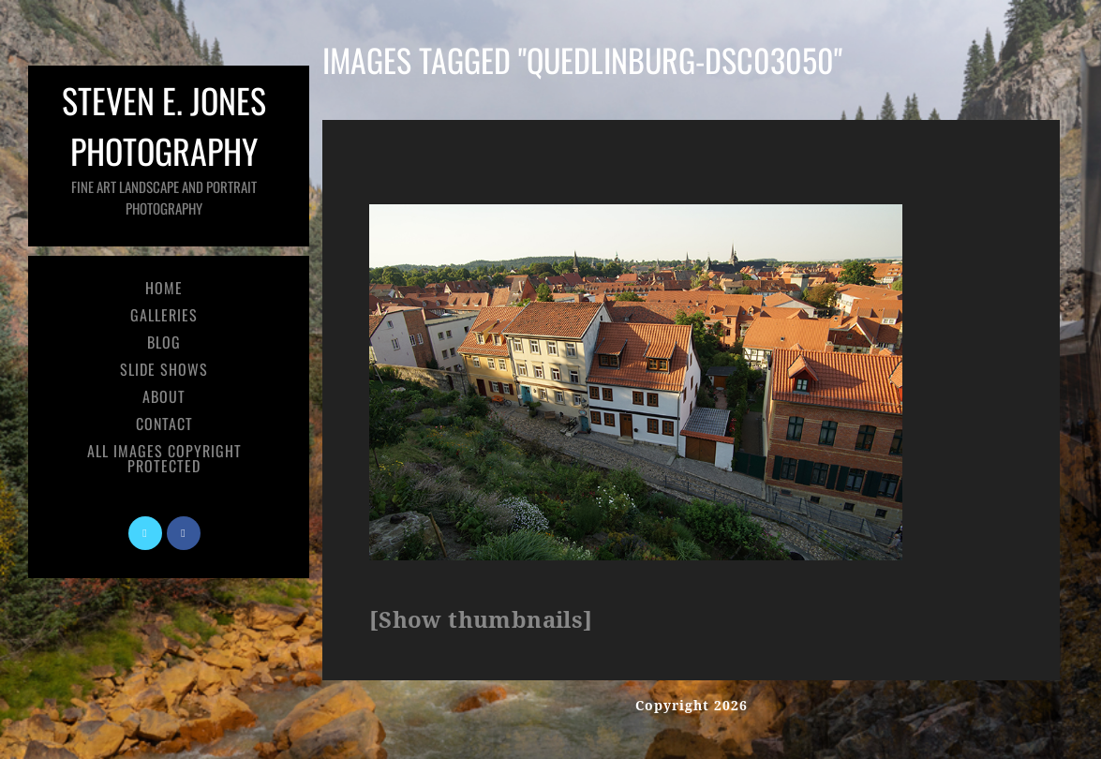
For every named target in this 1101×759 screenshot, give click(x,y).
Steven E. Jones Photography (164, 146)
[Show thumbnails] (481, 620)
